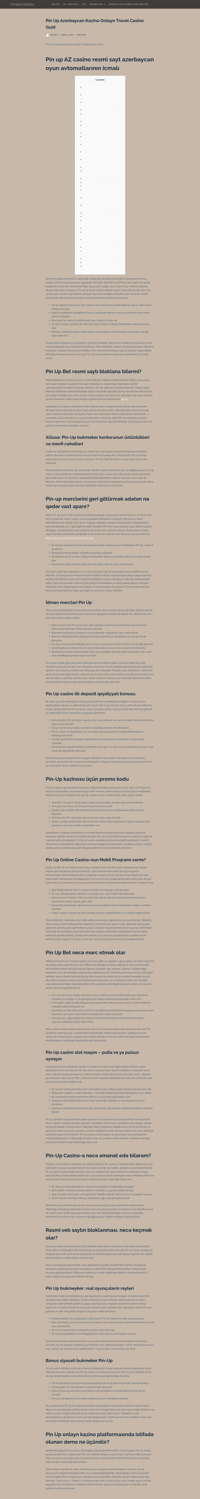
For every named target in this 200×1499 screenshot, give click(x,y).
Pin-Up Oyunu (90, 182)
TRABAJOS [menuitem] (98, 4)
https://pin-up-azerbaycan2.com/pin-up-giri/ (70, 538)
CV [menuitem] (84, 4)
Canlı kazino (89, 258)
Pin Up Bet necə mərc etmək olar (100, 132)
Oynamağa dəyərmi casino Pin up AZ (102, 186)
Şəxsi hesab (89, 213)
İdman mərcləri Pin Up (95, 110)
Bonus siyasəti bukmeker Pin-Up (100, 167)
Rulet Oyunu (89, 178)
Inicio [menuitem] (55, 4)
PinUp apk (81, 35)
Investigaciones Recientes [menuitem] (129, 4)
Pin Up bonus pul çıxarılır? (96, 228)
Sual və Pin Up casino (94, 262)
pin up (124, 399)
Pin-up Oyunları (91, 216)
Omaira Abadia (22, 4)
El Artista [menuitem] (71, 4)
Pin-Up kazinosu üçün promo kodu (101, 121)
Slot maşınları (90, 247)
